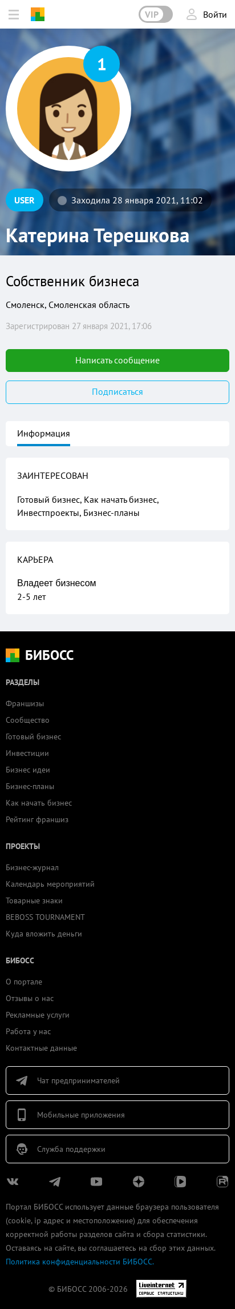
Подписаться (117, 391)
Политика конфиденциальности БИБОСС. (80, 1261)
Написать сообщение (117, 360)
